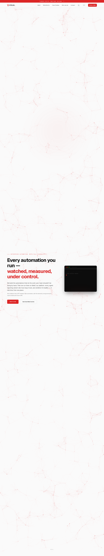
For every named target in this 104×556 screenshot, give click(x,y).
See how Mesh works (28, 301)
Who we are (65, 5)
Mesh (39, 5)
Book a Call (92, 5)
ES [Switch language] (84, 5)
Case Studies (55, 5)
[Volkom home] (12, 5)
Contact (73, 5)
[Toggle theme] (79, 5)
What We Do (46, 5)
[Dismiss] (63, 1)
